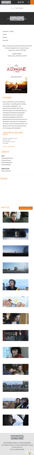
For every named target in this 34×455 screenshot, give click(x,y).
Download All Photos (25, 208)
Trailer (5, 34)
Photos (5, 37)
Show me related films (9, 146)
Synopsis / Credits (8, 31)
